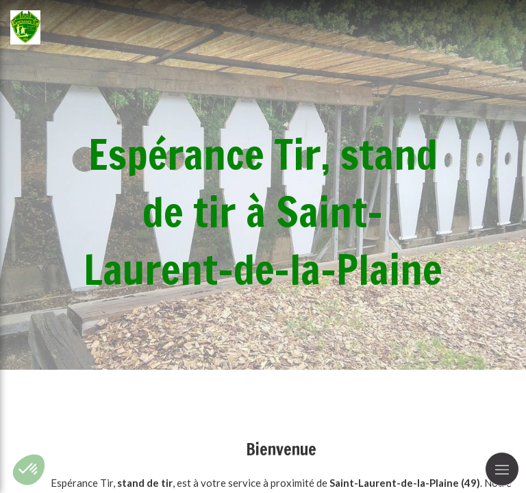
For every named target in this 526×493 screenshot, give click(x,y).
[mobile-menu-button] (502, 469)
